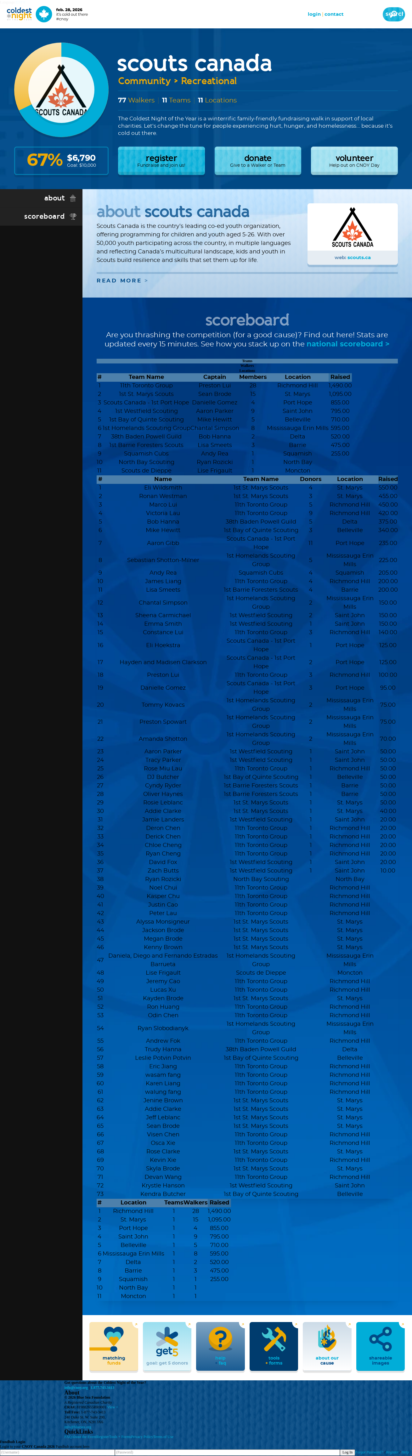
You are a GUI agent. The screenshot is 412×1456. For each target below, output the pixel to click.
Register (102, 1437)
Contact (334, 14)
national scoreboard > (348, 344)
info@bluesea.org (78, 1427)
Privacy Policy (142, 1437)
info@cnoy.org (76, 1388)
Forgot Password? (369, 1452)
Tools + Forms (120, 1437)
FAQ (68, 1437)
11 (200, 100)
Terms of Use (163, 1437)
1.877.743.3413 (102, 1388)
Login (314, 14)
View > (112, 1407)
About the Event (84, 1437)
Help (405, 1452)
